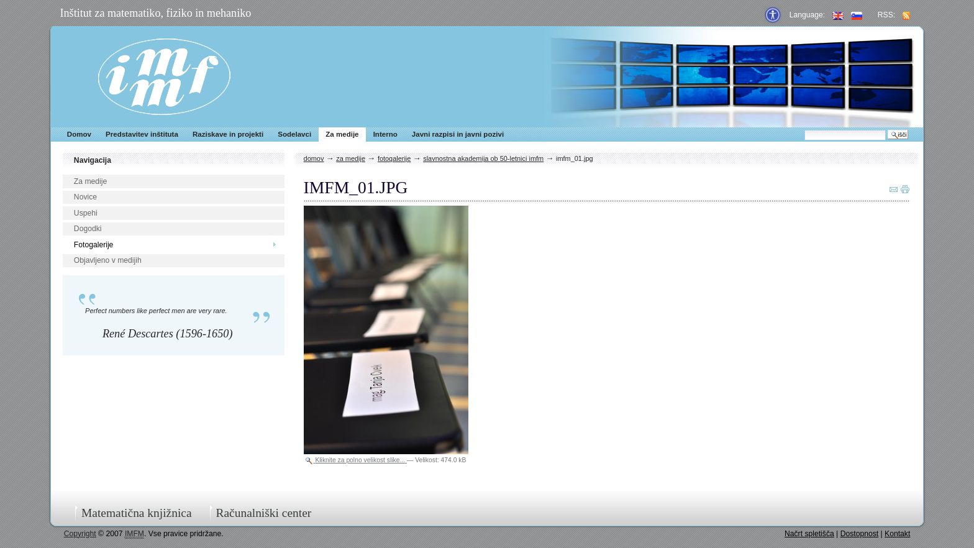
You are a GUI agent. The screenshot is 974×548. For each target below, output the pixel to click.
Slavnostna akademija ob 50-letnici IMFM (483, 158)
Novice (85, 197)
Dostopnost (859, 533)
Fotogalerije (94, 244)
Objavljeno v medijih (108, 260)
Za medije (341, 134)
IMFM (164, 77)
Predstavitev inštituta (142, 134)
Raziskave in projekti (228, 134)
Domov (79, 134)
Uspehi (86, 213)
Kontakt (897, 533)
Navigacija (92, 160)
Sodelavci (294, 134)
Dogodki (88, 228)
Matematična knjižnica (136, 512)
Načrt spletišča (809, 533)
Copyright (80, 533)
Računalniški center (263, 512)
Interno (385, 134)
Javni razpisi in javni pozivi (458, 134)
